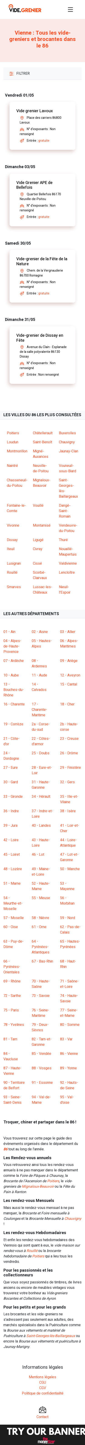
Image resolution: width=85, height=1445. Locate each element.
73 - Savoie (41, 995)
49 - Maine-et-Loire (41, 871)
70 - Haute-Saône (41, 984)
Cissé (37, 563)
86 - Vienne (69, 1053)
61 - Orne (39, 927)
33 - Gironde (13, 796)
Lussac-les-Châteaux (42, 589)
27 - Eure (10, 767)
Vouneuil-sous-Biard (67, 468)
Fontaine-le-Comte (16, 508)
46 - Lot (38, 854)
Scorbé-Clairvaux (40, 575)
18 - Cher (67, 704)
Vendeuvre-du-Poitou (68, 528)
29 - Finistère (70, 767)
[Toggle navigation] (70, 9)
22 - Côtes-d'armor (41, 741)
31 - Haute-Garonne (41, 784)
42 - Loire (11, 840)
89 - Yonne (68, 1068)
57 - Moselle (13, 918)
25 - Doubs (40, 753)
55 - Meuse (41, 898)
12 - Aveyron (70, 675)
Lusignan (14, 563)
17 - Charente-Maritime (39, 710)
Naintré (12, 465)
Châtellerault (43, 433)
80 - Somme (70, 1024)
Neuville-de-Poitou (41, 468)
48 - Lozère (12, 869)
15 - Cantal (68, 684)
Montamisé (42, 525)
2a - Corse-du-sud (41, 726)
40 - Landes (41, 825)
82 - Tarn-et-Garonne (41, 1042)
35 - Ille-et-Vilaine (69, 799)
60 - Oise (10, 927)
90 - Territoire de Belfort (14, 1085)
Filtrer (19, 73)
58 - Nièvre (40, 918)
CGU (42, 1382)
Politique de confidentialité (42, 1393)
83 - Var (66, 1039)
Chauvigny (67, 442)
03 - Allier (67, 632)
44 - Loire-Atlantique (68, 842)
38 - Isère (68, 811)
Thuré (63, 540)
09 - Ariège (69, 661)
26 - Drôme (69, 753)
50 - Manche (70, 869)
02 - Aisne (40, 632)
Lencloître (67, 572)
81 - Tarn (10, 1039)
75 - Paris (11, 1010)
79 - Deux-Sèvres (40, 1027)
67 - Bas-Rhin (42, 961)
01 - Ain (9, 632)
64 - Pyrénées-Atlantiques (40, 947)
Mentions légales (42, 1377)
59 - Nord (67, 918)
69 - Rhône (12, 981)
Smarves (14, 587)
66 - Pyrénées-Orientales (11, 967)
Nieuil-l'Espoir (64, 589)
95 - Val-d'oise (67, 1099)
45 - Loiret (11, 854)
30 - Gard (10, 782)
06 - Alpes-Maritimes (69, 643)
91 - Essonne (42, 1082)
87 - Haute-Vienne (12, 1070)
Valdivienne (68, 563)
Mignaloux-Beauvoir (41, 483)
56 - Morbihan (67, 900)
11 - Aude (39, 675)
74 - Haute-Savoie (69, 998)
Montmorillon (17, 451)
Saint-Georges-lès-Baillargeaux (50, 1336)
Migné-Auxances (40, 454)
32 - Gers (67, 782)
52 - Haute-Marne (41, 886)
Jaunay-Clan (68, 451)
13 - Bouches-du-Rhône (13, 690)
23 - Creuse (69, 738)
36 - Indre (11, 811)
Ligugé (38, 540)
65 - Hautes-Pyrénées (70, 944)
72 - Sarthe (12, 995)
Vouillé (38, 505)
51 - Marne (12, 883)
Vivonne (13, 525)
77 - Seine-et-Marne (69, 1013)
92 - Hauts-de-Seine (69, 1085)
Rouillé (12, 572)
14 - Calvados (39, 687)
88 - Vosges (41, 1068)
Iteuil (11, 549)
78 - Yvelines (13, 1024)
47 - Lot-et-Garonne (69, 857)
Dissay (12, 540)
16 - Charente (14, 704)
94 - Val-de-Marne (41, 1099)
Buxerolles (67, 433)
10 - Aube (11, 675)
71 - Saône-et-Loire (69, 984)
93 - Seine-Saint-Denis (12, 1099)
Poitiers (13, 433)
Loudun (12, 442)
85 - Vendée (41, 1053)
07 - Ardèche (13, 661)
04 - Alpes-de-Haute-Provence (12, 646)
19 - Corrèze (13, 724)
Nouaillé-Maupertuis (68, 551)
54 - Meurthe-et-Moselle (12, 903)
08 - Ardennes (39, 663)
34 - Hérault (41, 796)
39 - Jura (10, 825)
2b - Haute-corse (69, 726)
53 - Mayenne (67, 886)
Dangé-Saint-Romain (64, 511)
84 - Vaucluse (10, 1056)
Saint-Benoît (42, 442)
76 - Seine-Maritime (40, 1013)
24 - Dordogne (11, 755)
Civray (37, 549)
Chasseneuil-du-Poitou (17, 483)
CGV (42, 1388)
